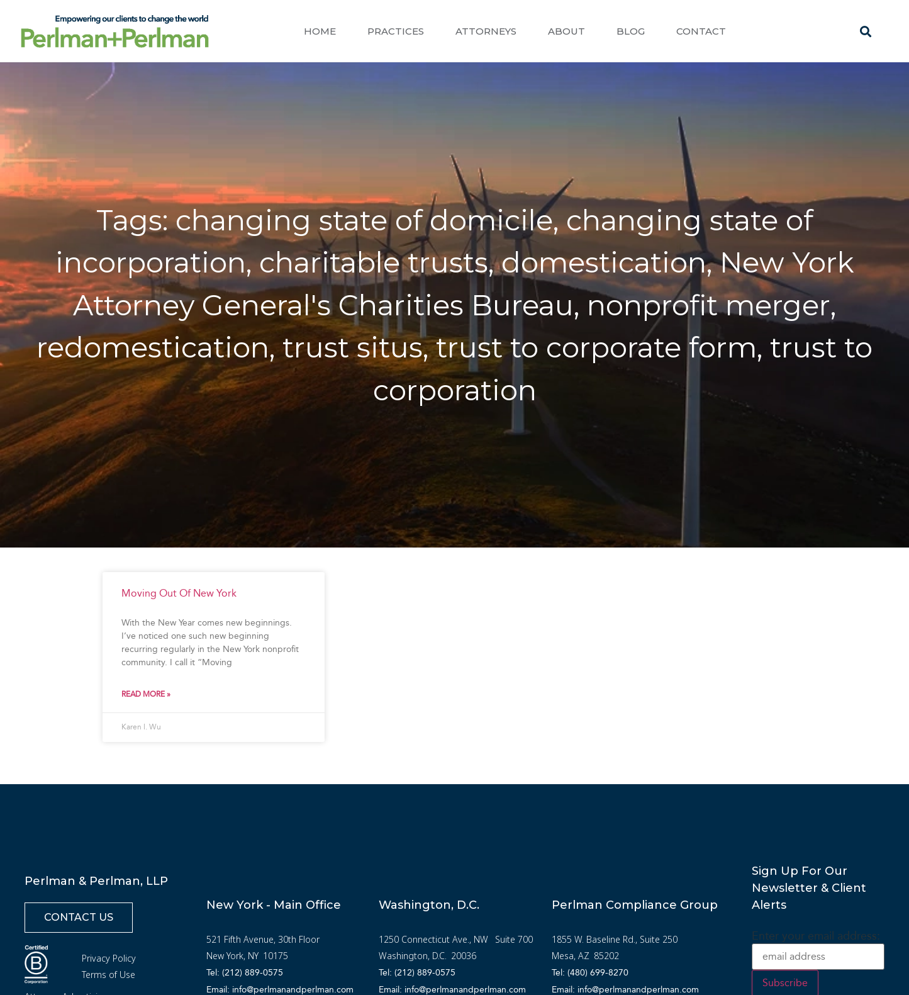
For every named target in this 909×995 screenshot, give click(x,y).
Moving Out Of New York (179, 593)
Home (320, 31)
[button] (865, 31)
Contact (701, 31)
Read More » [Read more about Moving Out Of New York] (145, 694)
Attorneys (485, 31)
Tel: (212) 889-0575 (244, 972)
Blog (630, 31)
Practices (395, 31)
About (566, 31)
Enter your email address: (816, 936)
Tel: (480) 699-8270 (590, 972)
